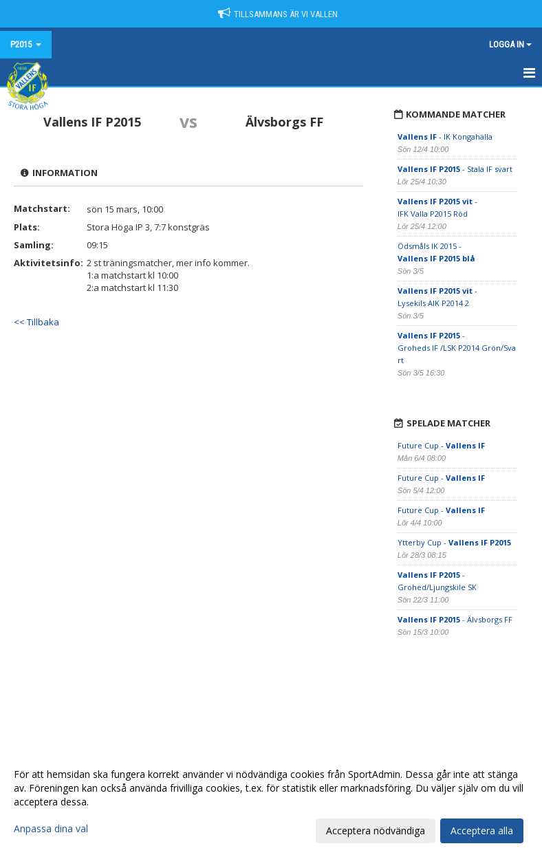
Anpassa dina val (51, 829)
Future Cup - (441, 445)
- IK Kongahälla (446, 136)
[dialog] (271, 802)
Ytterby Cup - (454, 542)
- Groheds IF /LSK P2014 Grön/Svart (457, 347)
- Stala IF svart (455, 169)
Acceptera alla (482, 830)
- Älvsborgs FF (455, 619)
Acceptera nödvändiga (375, 830)
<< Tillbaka (36, 322)
